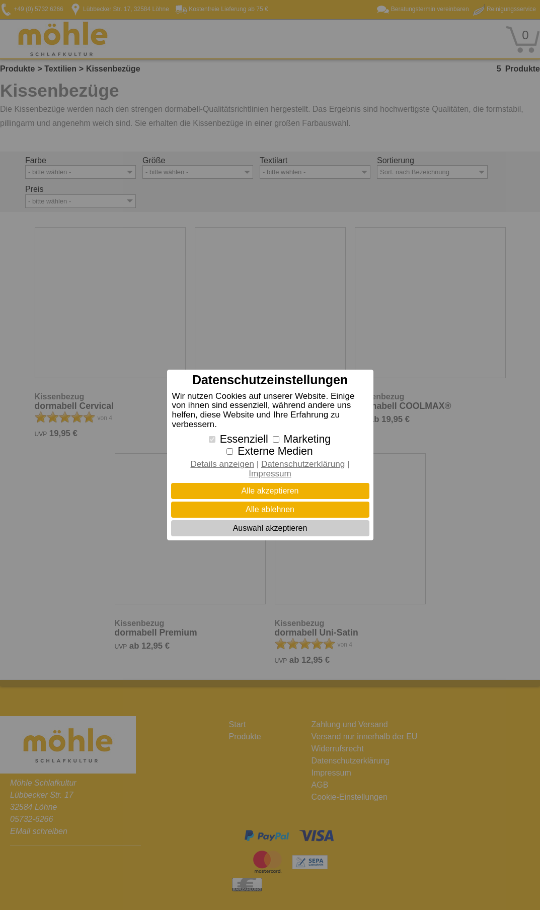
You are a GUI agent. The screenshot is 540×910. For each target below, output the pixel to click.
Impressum (270, 473)
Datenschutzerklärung (303, 464)
